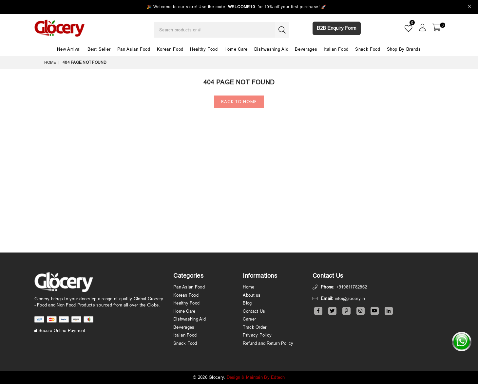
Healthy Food (204, 49)
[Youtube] (374, 311)
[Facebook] (318, 311)
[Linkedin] (388, 311)
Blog (247, 302)
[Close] (469, 7)
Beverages (306, 49)
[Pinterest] (346, 311)
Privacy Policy (257, 335)
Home (50, 62)
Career (249, 319)
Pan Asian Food (133, 49)
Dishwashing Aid (271, 49)
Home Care (236, 49)
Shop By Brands (404, 49)
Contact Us (254, 311)
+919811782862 (351, 286)
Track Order (254, 327)
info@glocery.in (350, 298)
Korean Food (170, 49)
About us (251, 295)
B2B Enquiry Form (336, 28)
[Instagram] (360, 311)
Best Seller (99, 49)
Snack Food (367, 49)
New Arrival (69, 49)
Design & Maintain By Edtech (256, 377)
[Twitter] (332, 311)
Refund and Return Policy (268, 343)
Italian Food (336, 49)
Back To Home (239, 101)
